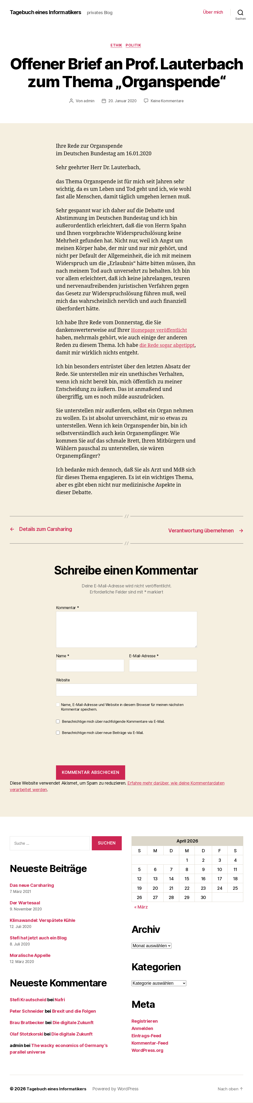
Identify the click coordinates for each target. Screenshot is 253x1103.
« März (141, 907)
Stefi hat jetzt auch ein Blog (38, 938)
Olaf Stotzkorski (26, 1034)
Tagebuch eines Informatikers (49, 12)
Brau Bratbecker (27, 1023)
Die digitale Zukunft (73, 1023)
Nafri (60, 1000)
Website (63, 680)
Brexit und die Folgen (74, 1011)
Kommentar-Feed (149, 1043)
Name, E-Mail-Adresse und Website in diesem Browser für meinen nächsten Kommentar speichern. (122, 707)
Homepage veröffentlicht (161, 331)
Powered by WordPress (119, 1089)
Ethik (116, 46)
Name (62, 656)
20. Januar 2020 (122, 101)
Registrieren (144, 1021)
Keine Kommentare (168, 101)
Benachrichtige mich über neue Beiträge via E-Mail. (103, 733)
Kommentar (67, 608)
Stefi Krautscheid (28, 1000)
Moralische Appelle (30, 955)
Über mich (213, 12)
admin (87, 101)
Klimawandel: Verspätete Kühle (42, 920)
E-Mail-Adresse (144, 656)
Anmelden (142, 1028)
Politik (134, 46)
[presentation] (93, 751)
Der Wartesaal (25, 903)
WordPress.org (147, 1050)
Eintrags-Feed (146, 1036)
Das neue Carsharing (32, 885)
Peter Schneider (27, 1011)
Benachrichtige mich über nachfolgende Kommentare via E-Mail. (113, 722)
